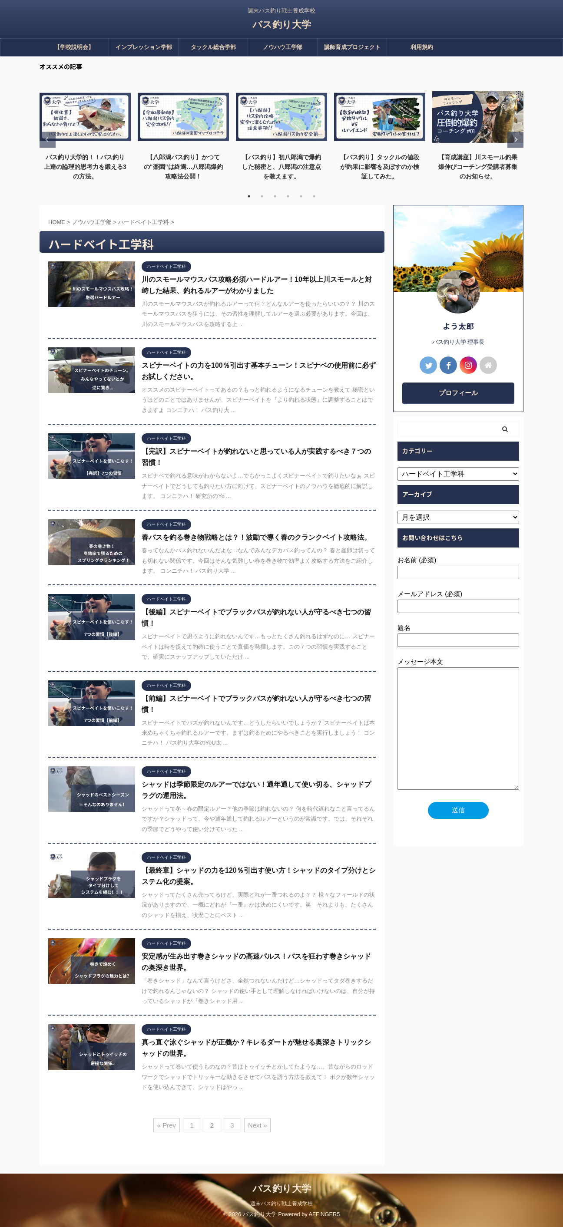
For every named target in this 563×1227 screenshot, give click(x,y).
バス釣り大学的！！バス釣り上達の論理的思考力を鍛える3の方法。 (85, 166)
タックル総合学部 (213, 47)
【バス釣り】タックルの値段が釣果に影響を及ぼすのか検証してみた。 (379, 166)
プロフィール (458, 392)
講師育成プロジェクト (352, 47)
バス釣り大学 (281, 24)
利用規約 (422, 47)
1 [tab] (249, 196)
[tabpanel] (85, 134)
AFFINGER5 (324, 1214)
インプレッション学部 (144, 47)
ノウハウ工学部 (282, 47)
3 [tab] (275, 196)
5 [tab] (301, 196)
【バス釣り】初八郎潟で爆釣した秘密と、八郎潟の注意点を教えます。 (281, 166)
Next (515, 140)
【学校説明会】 (74, 47)
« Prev (166, 1125)
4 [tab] (288, 196)
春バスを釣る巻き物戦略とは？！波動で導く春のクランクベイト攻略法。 (256, 537)
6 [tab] (314, 196)
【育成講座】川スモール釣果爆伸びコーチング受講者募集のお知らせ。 (477, 166)
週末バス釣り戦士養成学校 (281, 1204)
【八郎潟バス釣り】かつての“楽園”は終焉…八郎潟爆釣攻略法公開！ (183, 166)
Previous (48, 140)
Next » (257, 1125)
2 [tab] (262, 196)
